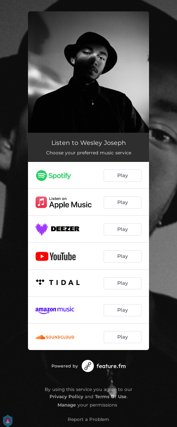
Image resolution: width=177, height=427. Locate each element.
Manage (66, 405)
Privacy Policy (66, 396)
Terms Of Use (111, 396)
